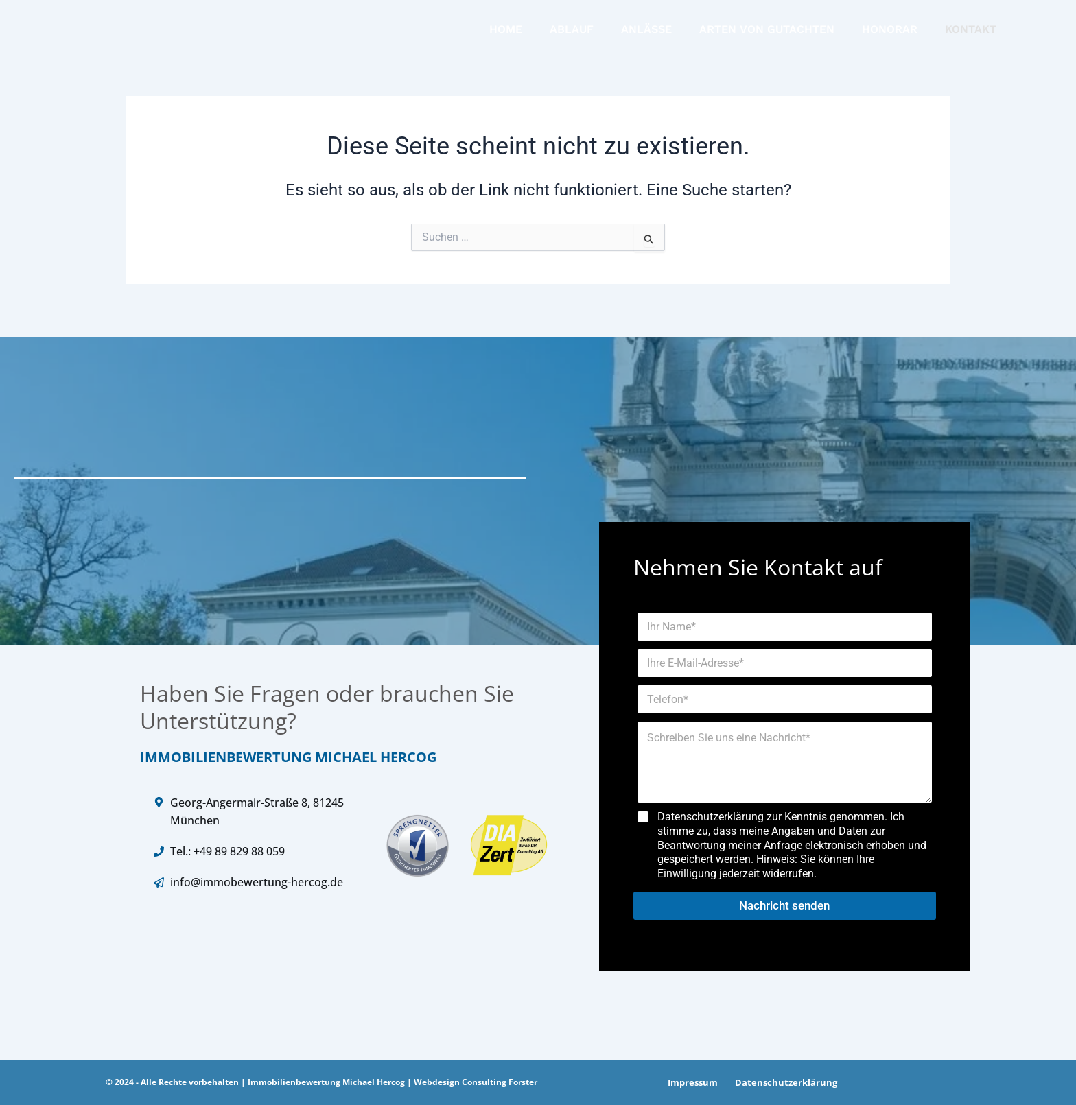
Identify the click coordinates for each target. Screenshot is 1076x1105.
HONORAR (889, 33)
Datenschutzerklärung (780, 1082)
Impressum (691, 1082)
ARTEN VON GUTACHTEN (766, 33)
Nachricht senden (784, 905)
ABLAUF (572, 33)
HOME (505, 33)
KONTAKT (970, 33)
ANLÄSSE (646, 33)
